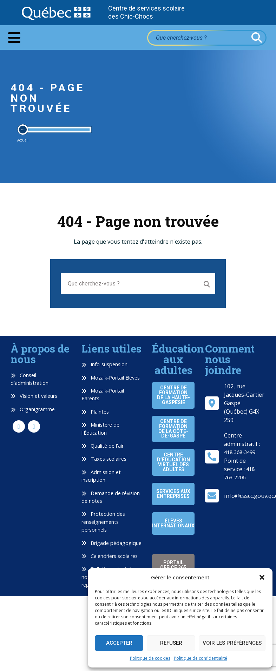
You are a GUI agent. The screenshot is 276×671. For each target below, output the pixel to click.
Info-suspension (104, 364)
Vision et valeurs (34, 396)
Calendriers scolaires (109, 556)
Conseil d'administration (29, 379)
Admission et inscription (101, 476)
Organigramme (33, 409)
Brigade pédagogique (111, 543)
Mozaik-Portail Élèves (110, 377)
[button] (261, 577)
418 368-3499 (239, 452)
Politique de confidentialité (200, 658)
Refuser (171, 643)
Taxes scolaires (103, 458)
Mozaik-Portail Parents (102, 394)
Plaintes (95, 411)
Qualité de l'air (102, 445)
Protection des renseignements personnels (103, 522)
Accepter (119, 643)
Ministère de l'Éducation (100, 428)
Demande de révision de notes (110, 497)
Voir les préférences (232, 643)
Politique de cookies (150, 658)
